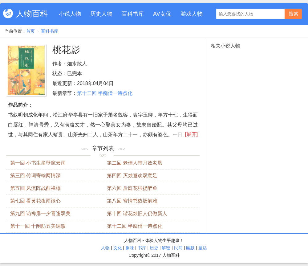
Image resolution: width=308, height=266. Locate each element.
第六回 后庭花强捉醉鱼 (132, 188)
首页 (30, 31)
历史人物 (101, 14)
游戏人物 (191, 14)
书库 (142, 247)
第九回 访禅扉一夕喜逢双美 (40, 213)
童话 (202, 247)
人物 (105, 247)
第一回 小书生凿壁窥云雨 (38, 163)
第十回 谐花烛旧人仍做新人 (137, 213)
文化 (117, 247)
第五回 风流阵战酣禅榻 (35, 188)
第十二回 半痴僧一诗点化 (104, 93)
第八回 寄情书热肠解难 (132, 200)
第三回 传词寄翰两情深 (35, 175)
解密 (166, 247)
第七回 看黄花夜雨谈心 (35, 200)
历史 (154, 247)
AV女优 (162, 14)
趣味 (129, 247)
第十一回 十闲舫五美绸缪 (38, 226)
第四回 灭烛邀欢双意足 (132, 175)
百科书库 (133, 14)
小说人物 (70, 14)
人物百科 (32, 13)
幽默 (190, 247)
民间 (178, 247)
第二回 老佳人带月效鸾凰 (134, 163)
